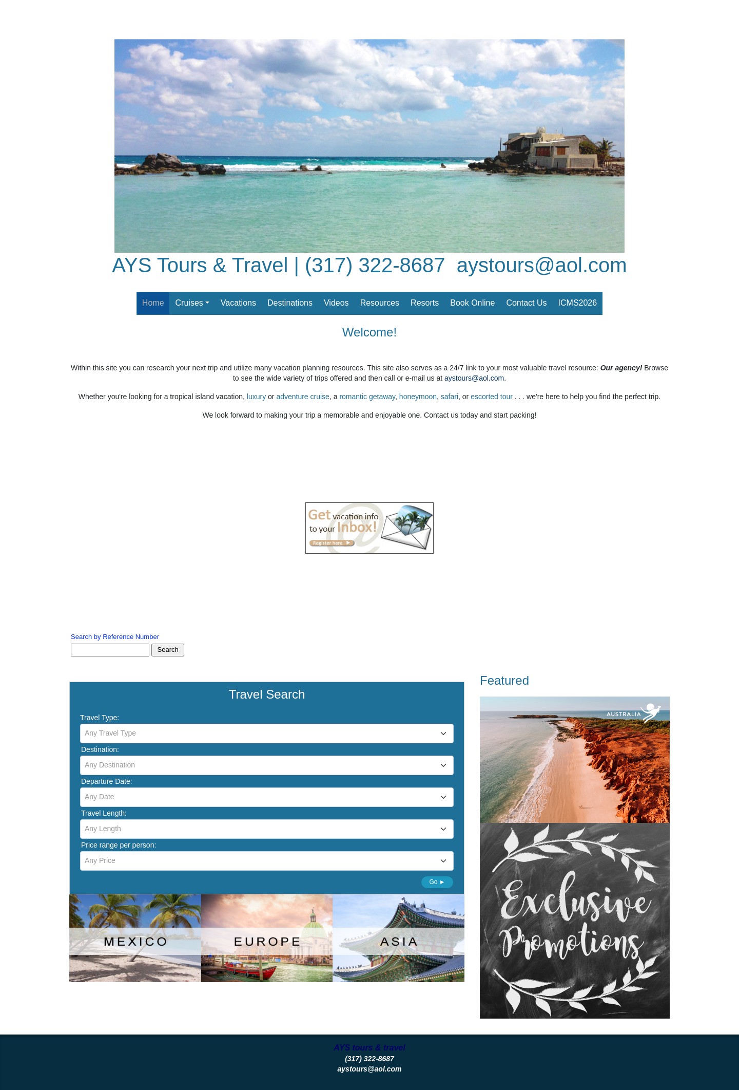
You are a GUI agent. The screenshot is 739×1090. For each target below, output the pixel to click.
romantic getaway (367, 396)
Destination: (100, 749)
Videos (336, 302)
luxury (256, 396)
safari (449, 396)
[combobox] (267, 733)
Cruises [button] (189, 302)
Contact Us (526, 302)
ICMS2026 (577, 302)
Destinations (290, 302)
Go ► (437, 882)
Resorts (425, 302)
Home (153, 302)
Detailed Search (105, 881)
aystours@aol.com (542, 265)
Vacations (238, 302)
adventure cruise (302, 396)
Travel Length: (104, 813)
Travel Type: (99, 717)
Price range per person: (118, 845)
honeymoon (418, 396)
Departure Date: (106, 781)
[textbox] (267, 733)
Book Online (472, 302)
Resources (379, 302)
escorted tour (493, 396)
